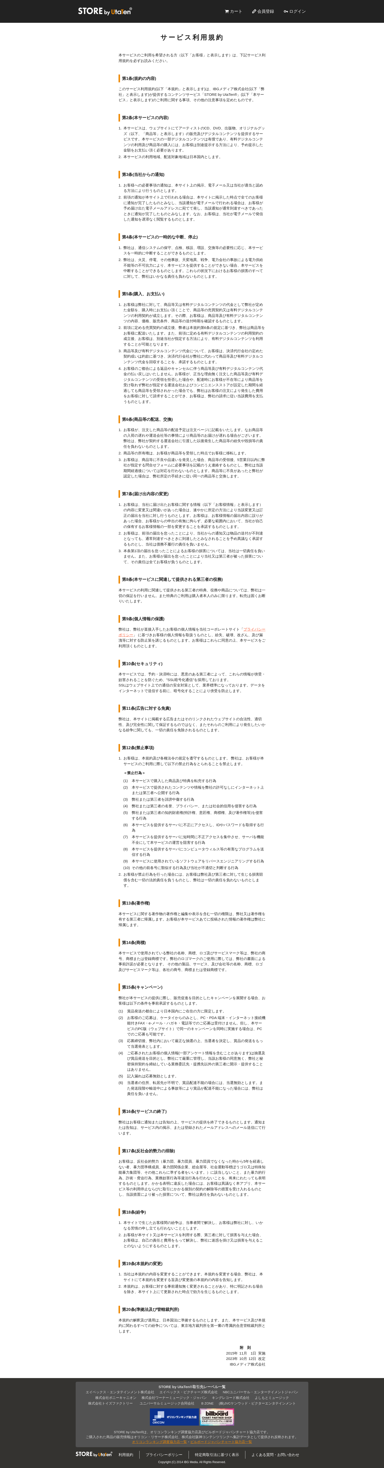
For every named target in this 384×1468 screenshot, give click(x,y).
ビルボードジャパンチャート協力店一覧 (221, 1442)
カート (236, 11)
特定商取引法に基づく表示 (217, 1455)
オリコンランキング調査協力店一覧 (159, 1442)
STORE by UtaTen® (105, 11)
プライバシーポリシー (164, 1455)
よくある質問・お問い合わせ (275, 1455)
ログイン (297, 11)
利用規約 (126, 1455)
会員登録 (265, 11)
